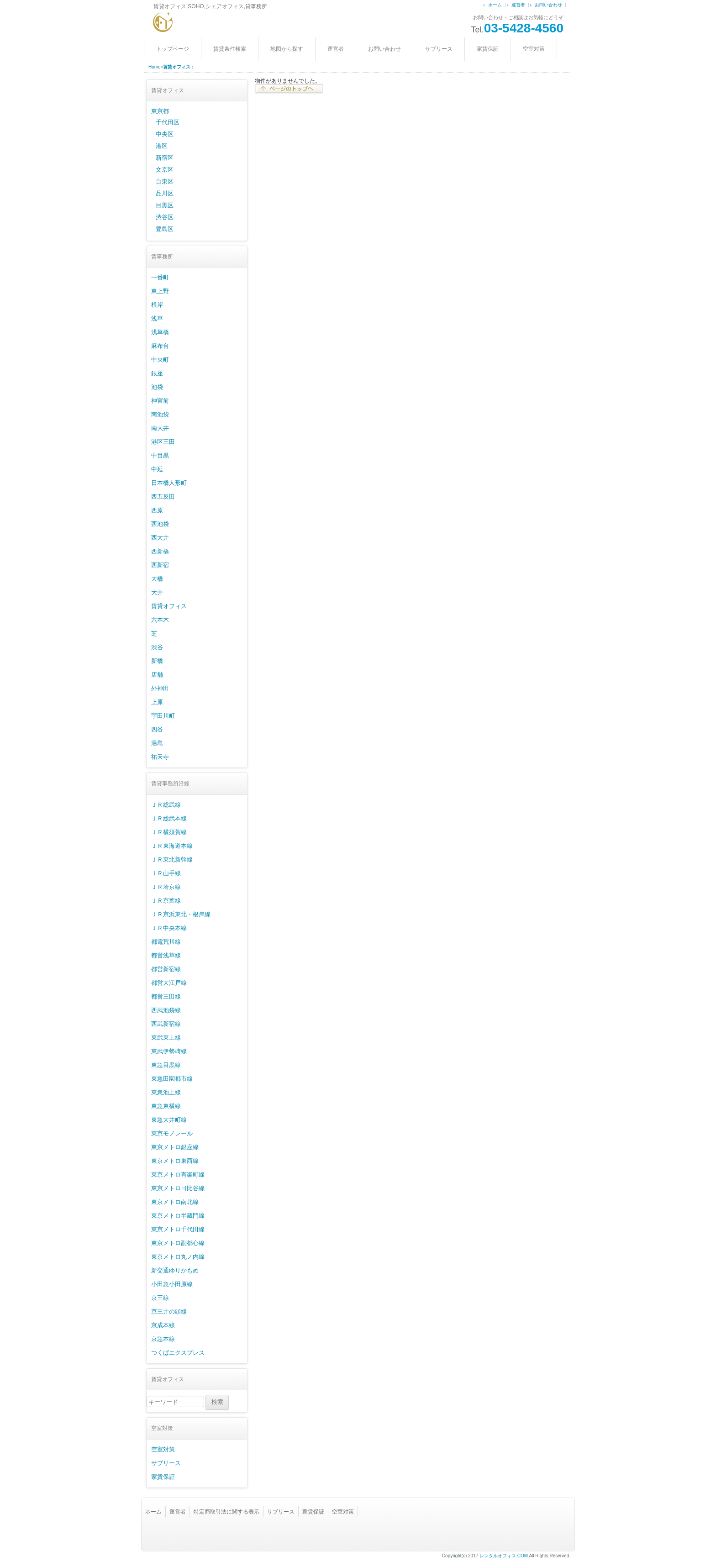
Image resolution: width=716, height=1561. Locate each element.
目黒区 (165, 205)
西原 (157, 510)
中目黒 (160, 455)
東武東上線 (166, 1037)
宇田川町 (163, 715)
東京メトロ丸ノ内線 (178, 1256)
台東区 (165, 181)
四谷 (157, 729)
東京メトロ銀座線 (175, 1147)
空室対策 (534, 49)
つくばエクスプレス (178, 1352)
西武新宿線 (166, 1023)
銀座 (157, 373)
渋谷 (157, 647)
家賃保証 (488, 49)
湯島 (157, 743)
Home (154, 66)
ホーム (495, 4)
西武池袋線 (166, 1010)
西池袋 (160, 523)
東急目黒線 (166, 1065)
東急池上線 (166, 1092)
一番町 (160, 277)
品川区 (165, 193)
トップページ (172, 49)
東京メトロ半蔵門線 (178, 1215)
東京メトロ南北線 (175, 1201)
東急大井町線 (169, 1119)
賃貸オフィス (169, 606)
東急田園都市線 (172, 1078)
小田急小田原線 (172, 1284)
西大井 (160, 537)
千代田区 (167, 122)
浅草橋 (160, 332)
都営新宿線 (166, 969)
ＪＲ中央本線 (169, 928)
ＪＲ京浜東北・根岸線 (181, 914)
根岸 (157, 304)
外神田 (160, 688)
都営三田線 (166, 996)
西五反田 (163, 496)
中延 (157, 469)
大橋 (157, 578)
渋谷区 (165, 217)
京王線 (160, 1297)
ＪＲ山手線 (166, 873)
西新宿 (160, 565)
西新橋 (160, 551)
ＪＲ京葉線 (166, 900)
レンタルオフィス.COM (503, 1555)
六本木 (160, 619)
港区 (162, 145)
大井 (157, 592)
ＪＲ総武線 (166, 804)
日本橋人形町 (169, 482)
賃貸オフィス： (179, 66)
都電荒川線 (166, 941)
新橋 (157, 660)
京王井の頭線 (169, 1311)
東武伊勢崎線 (169, 1051)
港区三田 (163, 441)
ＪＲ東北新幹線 (172, 859)
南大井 (160, 428)
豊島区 (165, 229)
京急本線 (163, 1338)
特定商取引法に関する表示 (226, 1511)
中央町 (160, 359)
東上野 (160, 291)
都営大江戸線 (169, 982)
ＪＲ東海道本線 (172, 845)
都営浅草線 (166, 955)
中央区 (165, 134)
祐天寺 (160, 756)
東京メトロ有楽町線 (178, 1174)
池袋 (157, 387)
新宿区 (165, 157)
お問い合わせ (548, 4)
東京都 (160, 111)
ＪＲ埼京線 (166, 886)
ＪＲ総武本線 (169, 818)
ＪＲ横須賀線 (169, 832)
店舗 (157, 674)
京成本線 (163, 1325)
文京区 (165, 169)
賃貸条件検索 (229, 49)
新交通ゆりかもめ (175, 1270)
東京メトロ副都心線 (178, 1243)
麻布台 (160, 345)
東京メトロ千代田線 (178, 1229)
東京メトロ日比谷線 (178, 1188)
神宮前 (160, 400)
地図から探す (286, 49)
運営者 (518, 4)
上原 (157, 702)
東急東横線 (166, 1106)
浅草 (157, 318)
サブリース (439, 49)
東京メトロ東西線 (175, 1160)
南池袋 (160, 414)
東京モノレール (172, 1133)
